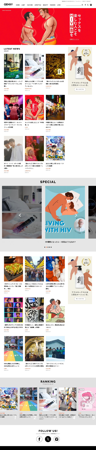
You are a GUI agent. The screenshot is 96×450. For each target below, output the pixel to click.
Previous (20, 215)
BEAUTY (45, 5)
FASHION (52, 5)
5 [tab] (51, 247)
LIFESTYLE (38, 5)
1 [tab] (44, 247)
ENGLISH (88, 1)
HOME (18, 5)
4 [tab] (49, 247)
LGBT (23, 5)
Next (76, 215)
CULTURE (30, 5)
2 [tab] (46, 247)
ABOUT (84, 1)
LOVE (58, 5)
